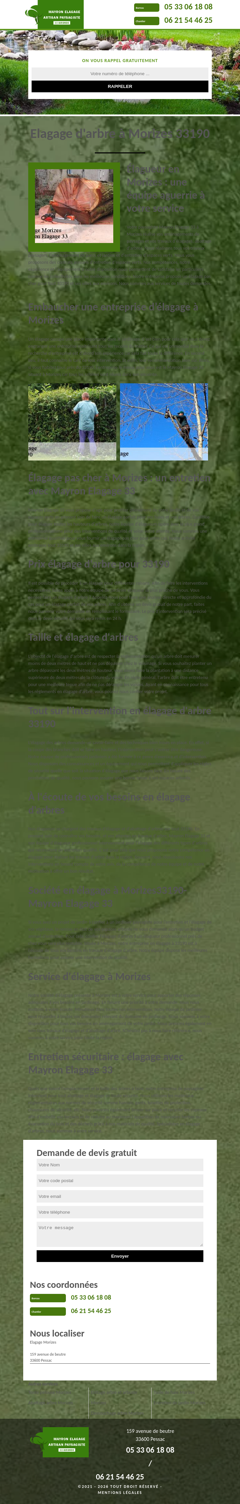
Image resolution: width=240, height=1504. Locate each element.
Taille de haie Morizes (174, 1392)
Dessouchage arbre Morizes (117, 1413)
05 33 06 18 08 (188, 6)
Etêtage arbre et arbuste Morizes (114, 1398)
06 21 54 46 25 (188, 20)
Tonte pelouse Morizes (49, 1392)
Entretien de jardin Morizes (179, 1403)
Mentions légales (120, 1492)
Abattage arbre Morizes (50, 1403)
